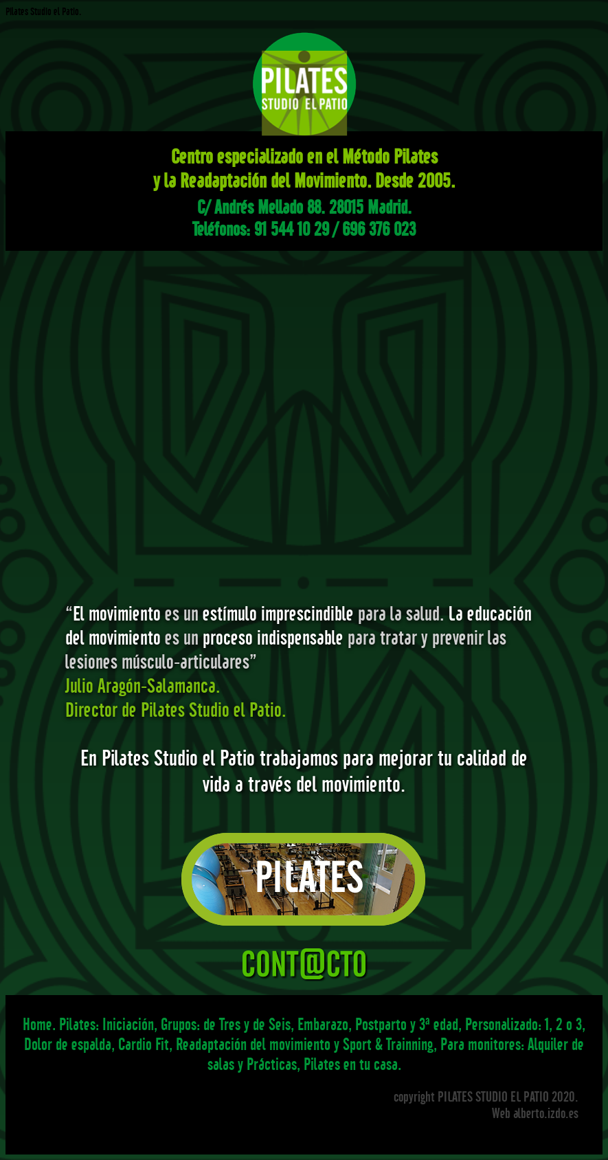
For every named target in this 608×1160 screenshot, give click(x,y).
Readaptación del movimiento (253, 1044)
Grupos (178, 1024)
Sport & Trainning (388, 1044)
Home (37, 1024)
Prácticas (272, 1064)
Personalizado (501, 1024)
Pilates (77, 1024)
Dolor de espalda (67, 1044)
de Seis (272, 1024)
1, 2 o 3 (563, 1024)
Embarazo (322, 1024)
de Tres (221, 1024)
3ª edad (438, 1024)
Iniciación (128, 1024)
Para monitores (480, 1044)
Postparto (381, 1024)
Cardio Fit (143, 1044)
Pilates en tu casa (351, 1064)
